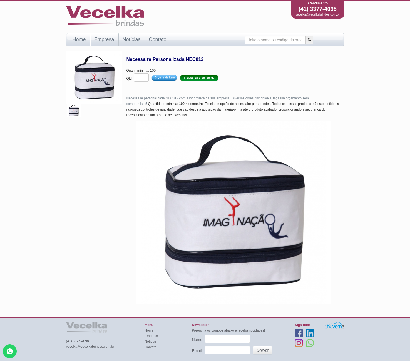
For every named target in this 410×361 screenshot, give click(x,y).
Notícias (132, 39)
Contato (158, 39)
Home (79, 39)
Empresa (104, 39)
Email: (198, 351)
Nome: (198, 339)
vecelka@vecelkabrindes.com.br (317, 14)
